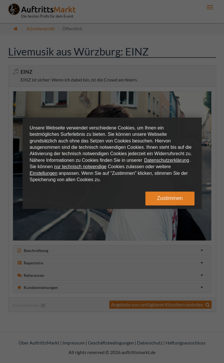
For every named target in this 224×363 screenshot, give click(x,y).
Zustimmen (170, 198)
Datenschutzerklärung (166, 160)
